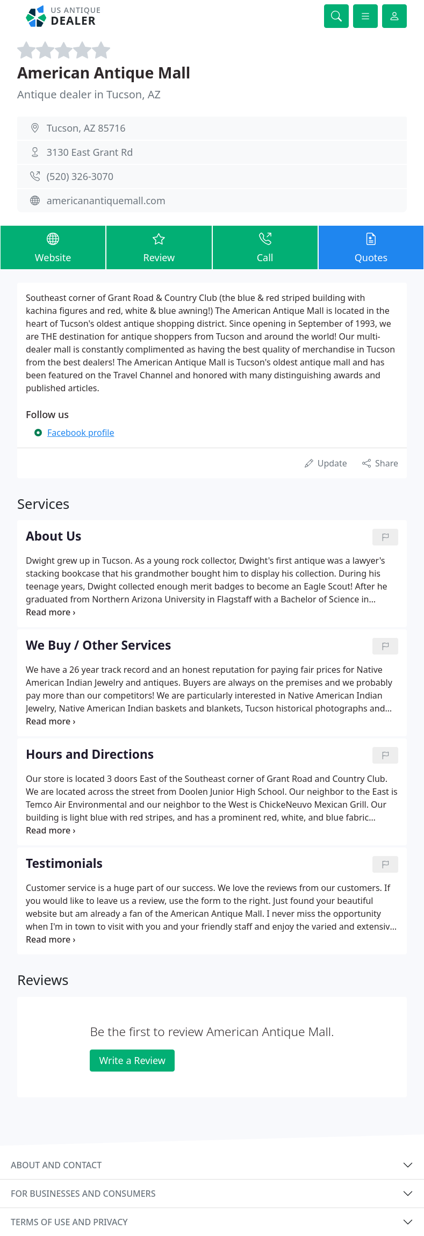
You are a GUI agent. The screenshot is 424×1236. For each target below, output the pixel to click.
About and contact (56, 1165)
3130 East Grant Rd (90, 152)
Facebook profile (80, 433)
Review (159, 247)
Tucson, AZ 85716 (86, 127)
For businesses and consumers (83, 1193)
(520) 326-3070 (80, 176)
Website (53, 247)
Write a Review (132, 1060)
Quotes (371, 247)
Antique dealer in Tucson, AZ (89, 94)
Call (265, 247)
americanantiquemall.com (106, 200)
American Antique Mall (103, 72)
